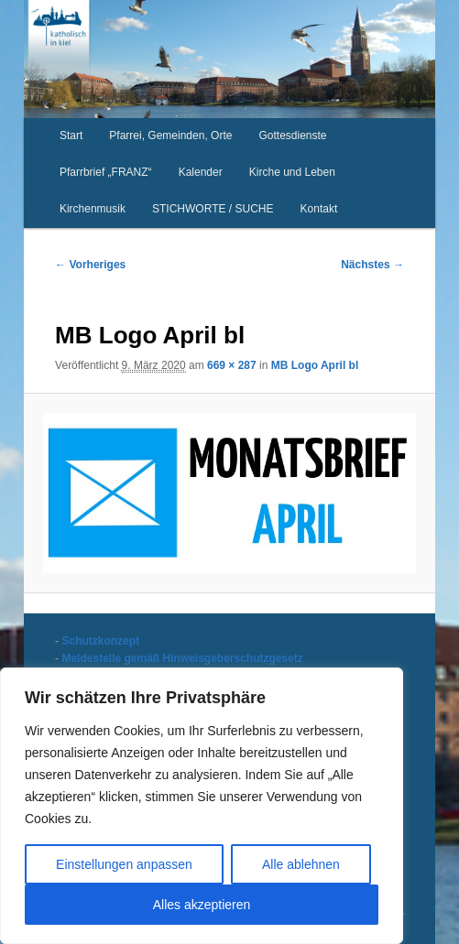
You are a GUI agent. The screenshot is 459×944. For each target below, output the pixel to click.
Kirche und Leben (292, 172)
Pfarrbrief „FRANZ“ (106, 172)
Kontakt (319, 208)
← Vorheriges (90, 264)
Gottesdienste (293, 135)
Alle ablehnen (301, 864)
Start (71, 135)
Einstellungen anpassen (124, 864)
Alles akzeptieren (202, 904)
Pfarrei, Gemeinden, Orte (170, 135)
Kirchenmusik (93, 208)
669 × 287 (232, 365)
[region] (201, 805)
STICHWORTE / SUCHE (212, 208)
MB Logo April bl (315, 365)
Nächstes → (372, 264)
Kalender (201, 172)
